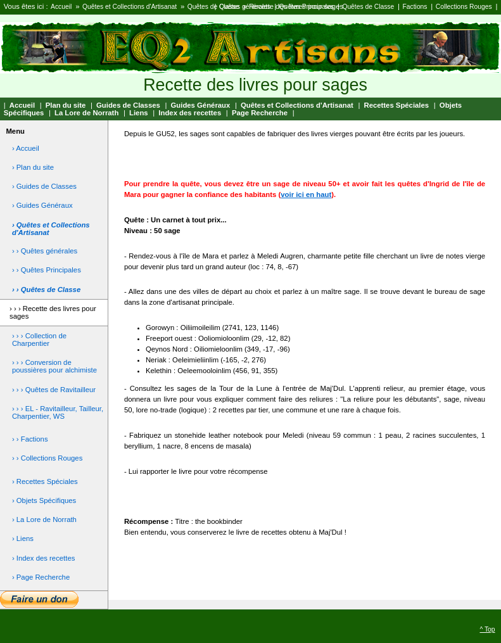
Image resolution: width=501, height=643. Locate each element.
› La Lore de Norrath (44, 519)
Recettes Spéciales (396, 105)
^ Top (487, 629)
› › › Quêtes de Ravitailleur (54, 389)
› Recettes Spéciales (45, 481)
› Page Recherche (41, 577)
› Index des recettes (43, 558)
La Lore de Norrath (86, 113)
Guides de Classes (128, 105)
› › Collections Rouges (47, 458)
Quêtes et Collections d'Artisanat (129, 6)
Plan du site (66, 105)
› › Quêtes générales (44, 251)
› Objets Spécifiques (44, 500)
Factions (415, 6)
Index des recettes (189, 113)
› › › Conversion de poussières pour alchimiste (54, 366)
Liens (138, 113)
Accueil (61, 6)
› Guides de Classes (44, 186)
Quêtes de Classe (213, 6)
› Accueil (25, 148)
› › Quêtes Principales (46, 270)
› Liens (23, 538)
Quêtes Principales (306, 6)
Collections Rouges (464, 6)
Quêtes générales (244, 6)
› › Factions (30, 439)
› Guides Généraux (42, 205)
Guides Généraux (201, 105)
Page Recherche (260, 113)
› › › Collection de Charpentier (39, 339)
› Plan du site (33, 167)
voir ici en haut (306, 194)
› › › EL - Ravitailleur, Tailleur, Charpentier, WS (57, 412)
